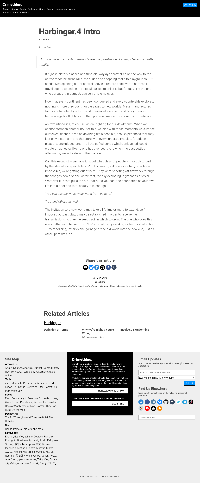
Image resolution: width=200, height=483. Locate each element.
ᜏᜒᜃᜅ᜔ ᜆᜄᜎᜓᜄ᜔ (47, 463)
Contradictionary (48, 398)
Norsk (35, 463)
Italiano (28, 436)
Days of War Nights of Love (20, 406)
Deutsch (38, 436)
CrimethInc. (12, 4)
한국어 (49, 451)
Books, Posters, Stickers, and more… (25, 428)
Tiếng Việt (42, 459)
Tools (23, 9)
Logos (8, 386)
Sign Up (189, 383)
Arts (7, 367)
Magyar (40, 448)
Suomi (8, 444)
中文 (38, 444)
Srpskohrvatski (36, 451)
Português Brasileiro (16, 440)
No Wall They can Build (35, 417)
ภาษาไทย (10, 459)
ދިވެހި (7, 463)
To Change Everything (25, 386)
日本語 (17, 444)
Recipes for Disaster (45, 402)
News (18, 371)
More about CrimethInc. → (112, 391)
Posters (27, 383)
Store (42, 9)
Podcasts (33, 9)
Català (53, 459)
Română (10, 455)
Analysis (28, 367)
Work (8, 402)
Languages (61, 9)
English (9, 436)
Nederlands (20, 451)
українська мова (26, 459)
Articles (9, 364)
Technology (28, 371)
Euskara (30, 448)
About (72, 9)
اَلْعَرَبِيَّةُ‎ (19, 455)
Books (6, 9)
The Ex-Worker (13, 417)
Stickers (37, 383)
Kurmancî (25, 463)
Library (14, 9)
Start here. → (119, 404)
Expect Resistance (22, 402)
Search (50, 9)
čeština (21, 448)
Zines (8, 383)
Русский (33, 440)
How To (9, 371)
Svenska (35, 455)
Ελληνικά (52, 440)
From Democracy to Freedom (21, 398)
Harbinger (47, 47)
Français (49, 436)
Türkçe (49, 448)
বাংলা (27, 455)
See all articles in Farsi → (16, 12)
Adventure (16, 367)
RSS (16, 364)
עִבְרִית (53, 455)
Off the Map (18, 409)
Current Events (42, 367)
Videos (47, 383)
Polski (42, 440)
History (55, 367)
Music (55, 383)
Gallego (14, 463)
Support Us (190, 5)
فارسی (9, 451)
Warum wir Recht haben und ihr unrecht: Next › (121, 286)
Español (18, 436)
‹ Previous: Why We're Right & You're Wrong (77, 286)
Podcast (9, 413)
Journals (17, 383)
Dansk (44, 455)
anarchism (100, 282)
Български (28, 444)
